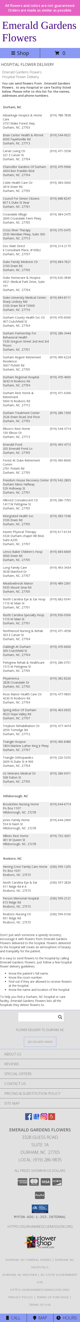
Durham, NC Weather (20, 1275)
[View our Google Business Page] (36, 1118)
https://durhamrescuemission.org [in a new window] (40, 1226)
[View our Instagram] (44, 1118)
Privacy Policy (21, 1297)
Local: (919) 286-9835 (40, 1160)
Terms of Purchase (53, 1297)
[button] (40, 1209)
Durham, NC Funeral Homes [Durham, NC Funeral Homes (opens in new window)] (28, 1260)
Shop (20, 52)
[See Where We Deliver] (40, 1042)
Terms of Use (40, 1305)
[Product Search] (41, 1017)
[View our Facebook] (28, 1118)
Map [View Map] (40, 1318)
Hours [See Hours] (66, 1318)
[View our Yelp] (51, 1118)
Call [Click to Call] (13, 1318)
